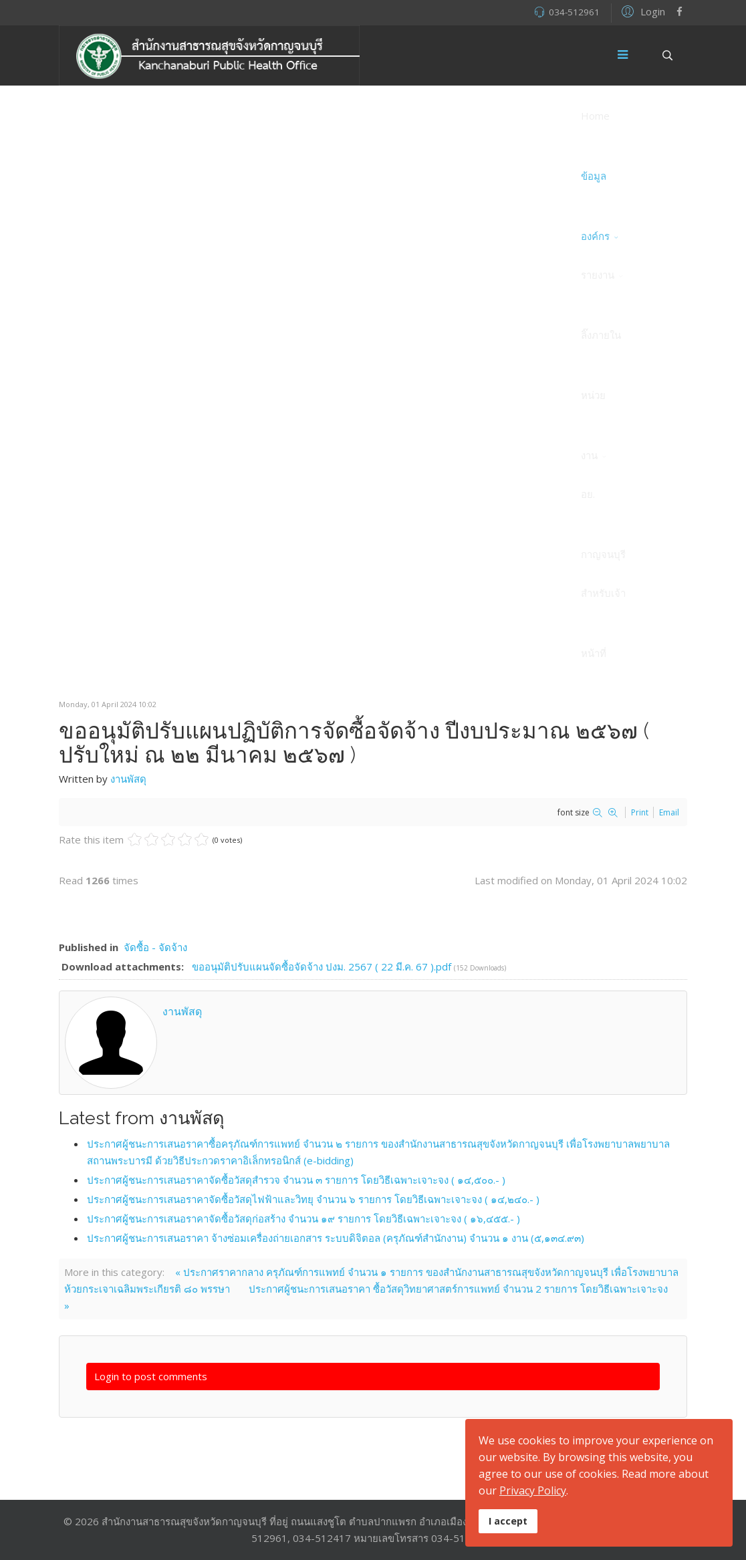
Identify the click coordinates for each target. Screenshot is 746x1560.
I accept (508, 1521)
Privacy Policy (532, 1490)
